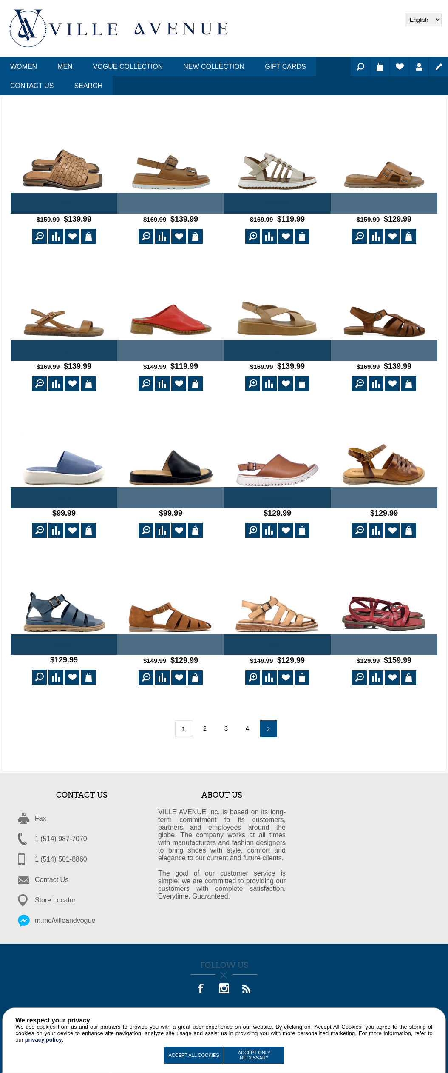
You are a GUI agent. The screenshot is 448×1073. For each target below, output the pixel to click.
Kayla (64, 496)
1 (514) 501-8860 (61, 854)
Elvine (64, 641)
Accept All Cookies (193, 1055)
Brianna (277, 204)
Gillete (277, 350)
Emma (384, 496)
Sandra (170, 350)
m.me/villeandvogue (65, 915)
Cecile (64, 350)
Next (268, 723)
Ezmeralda (277, 496)
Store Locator (55, 895)
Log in (418, 66)
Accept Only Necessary (254, 1055)
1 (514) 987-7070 (61, 833)
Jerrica (170, 204)
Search (360, 66)
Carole (384, 204)
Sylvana (384, 641)
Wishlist (399, 66)
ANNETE (277, 641)
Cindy (64, 204)
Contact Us (51, 874)
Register (438, 66)
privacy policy (43, 1039)
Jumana (384, 350)
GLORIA (170, 641)
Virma (170, 496)
